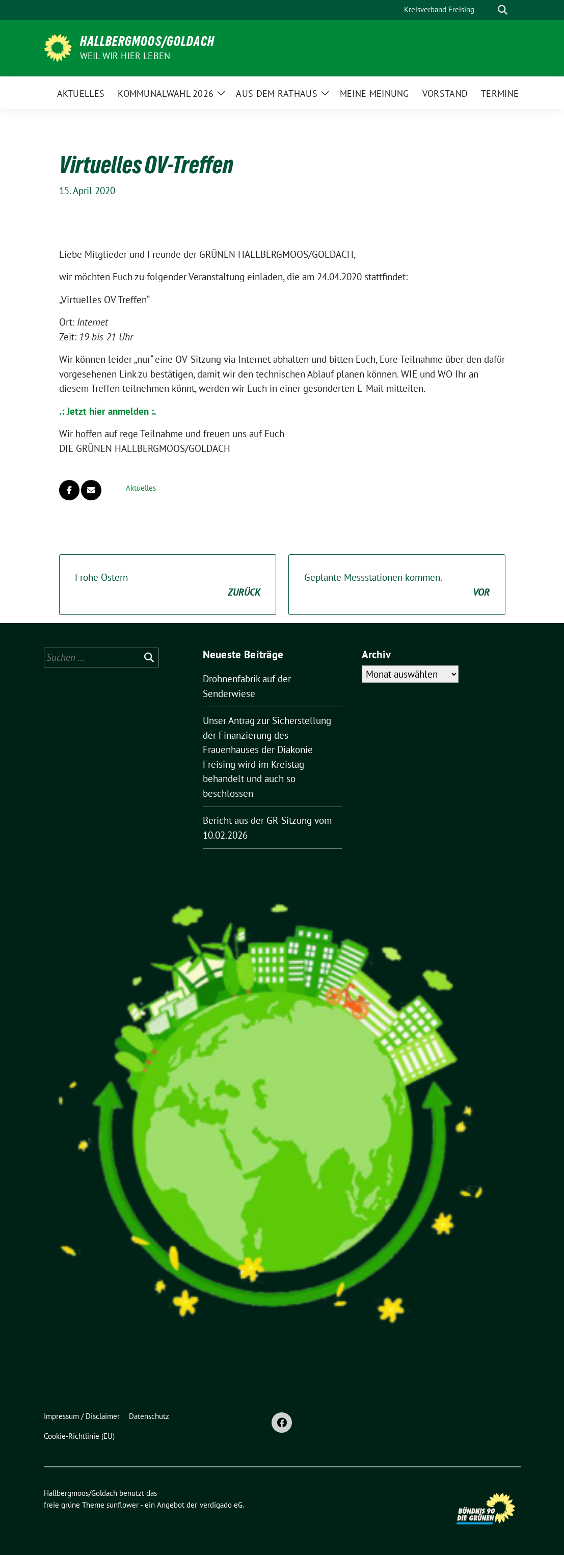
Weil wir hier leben (125, 56)
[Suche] (488, 10)
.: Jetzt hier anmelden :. (107, 411)
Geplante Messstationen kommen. (397, 585)
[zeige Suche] (503, 10)
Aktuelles (141, 488)
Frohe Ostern (167, 585)
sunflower (122, 1505)
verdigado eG (221, 1505)
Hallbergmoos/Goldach (147, 41)
